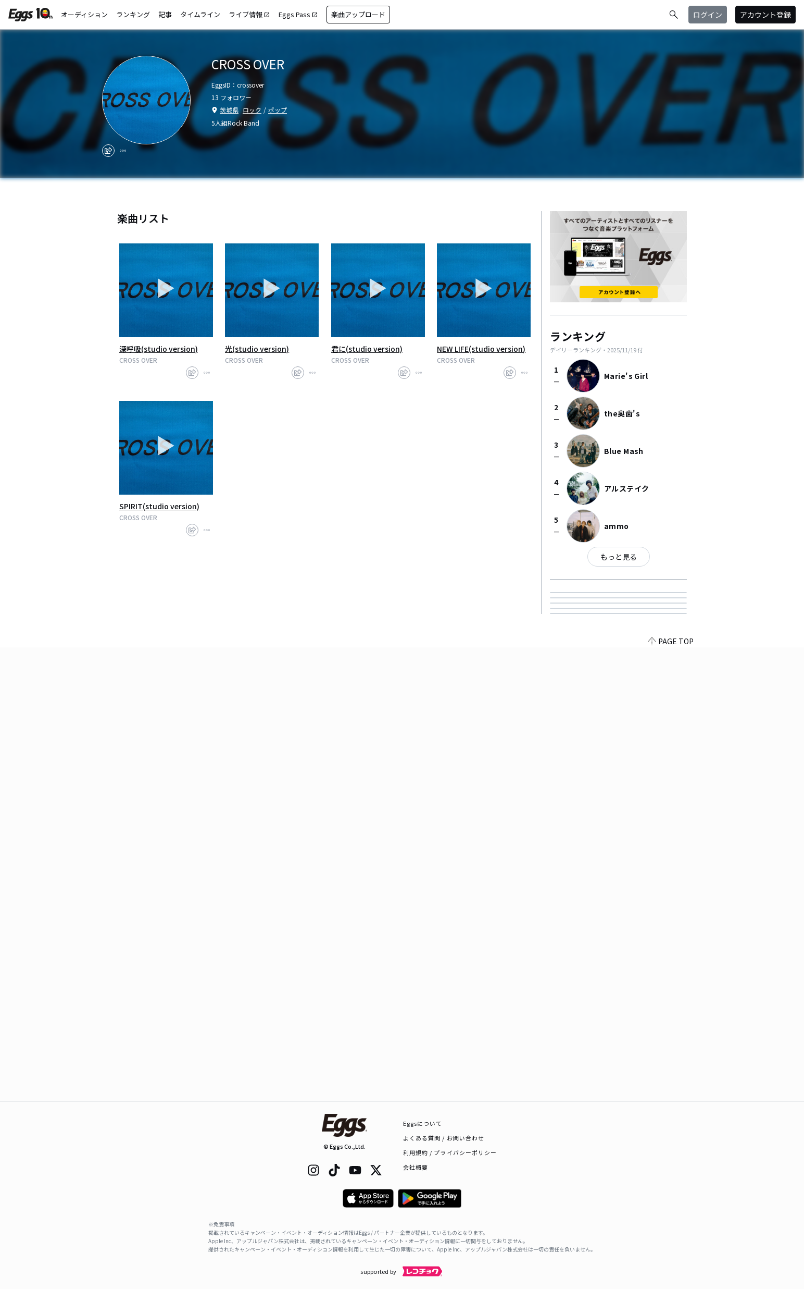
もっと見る (618, 556)
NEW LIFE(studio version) (481, 348)
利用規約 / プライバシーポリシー (450, 1152)
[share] (108, 150)
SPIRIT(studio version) (159, 506)
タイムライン (200, 14)
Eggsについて (423, 1123)
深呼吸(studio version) (158, 348)
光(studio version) (257, 348)
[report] (123, 150)
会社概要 (415, 1167)
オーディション (84, 14)
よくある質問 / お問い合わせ (444, 1138)
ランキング (133, 14)
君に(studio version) (367, 348)
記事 (165, 14)
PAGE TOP (671, 1094)
